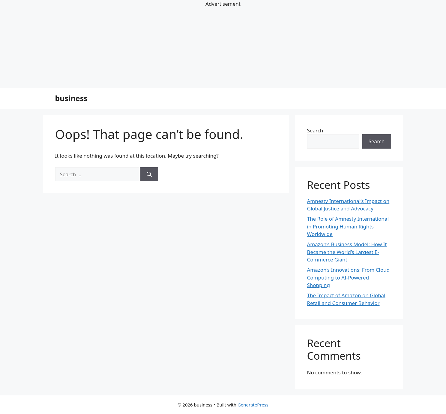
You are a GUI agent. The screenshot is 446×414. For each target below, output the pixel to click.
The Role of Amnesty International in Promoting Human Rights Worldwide (348, 226)
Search (315, 130)
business (71, 98)
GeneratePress (253, 405)
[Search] (149, 174)
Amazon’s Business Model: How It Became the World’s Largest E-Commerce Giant (347, 252)
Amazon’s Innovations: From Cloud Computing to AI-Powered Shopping (348, 277)
